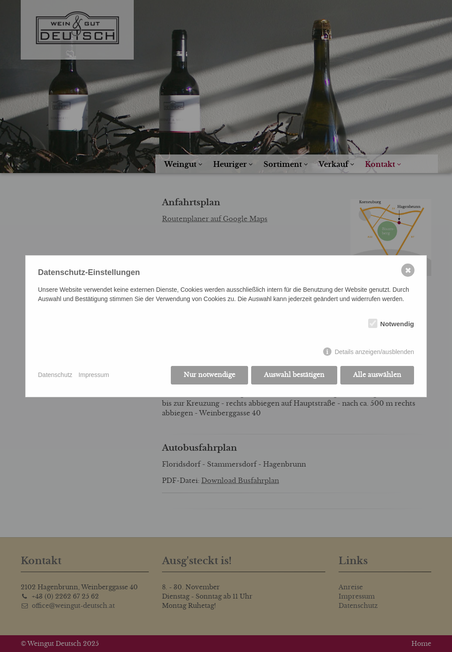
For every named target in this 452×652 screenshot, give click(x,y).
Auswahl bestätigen (294, 375)
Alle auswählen (377, 375)
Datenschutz (55, 374)
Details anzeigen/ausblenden (374, 351)
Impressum (94, 374)
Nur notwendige (209, 375)
